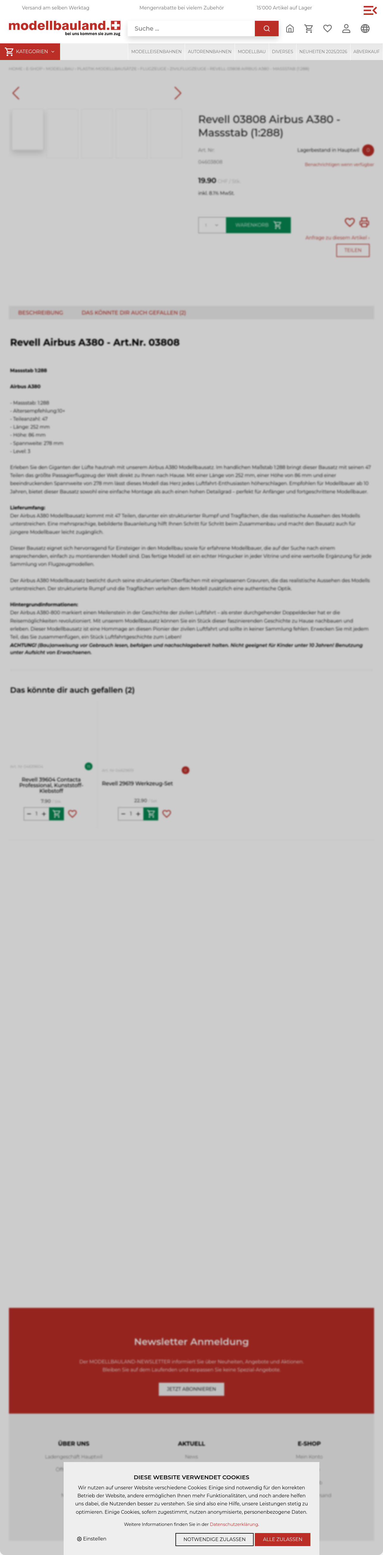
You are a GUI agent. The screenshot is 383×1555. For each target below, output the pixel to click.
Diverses (282, 51)
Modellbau (252, 51)
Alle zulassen (282, 1539)
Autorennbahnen (210, 51)
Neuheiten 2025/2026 (323, 51)
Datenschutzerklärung (234, 1524)
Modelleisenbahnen (156, 51)
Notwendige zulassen (214, 1539)
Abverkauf (367, 51)
